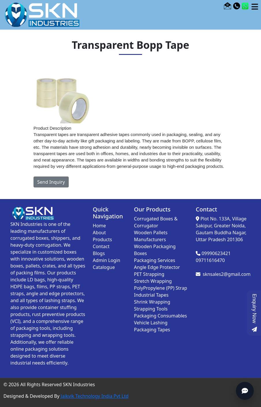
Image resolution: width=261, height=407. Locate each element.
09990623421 (216, 253)
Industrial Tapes (151, 295)
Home (99, 225)
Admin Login (106, 260)
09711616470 (210, 260)
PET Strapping (149, 274)
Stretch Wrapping (153, 281)
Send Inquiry (51, 182)
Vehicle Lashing (150, 322)
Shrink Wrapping (152, 302)
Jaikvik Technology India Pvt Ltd (94, 396)
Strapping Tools (150, 309)
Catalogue (104, 267)
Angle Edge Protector (157, 267)
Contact (101, 246)
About (99, 232)
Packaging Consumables (160, 316)
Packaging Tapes (152, 329)
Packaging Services (154, 260)
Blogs (99, 253)
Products (102, 239)
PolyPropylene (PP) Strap (160, 288)
